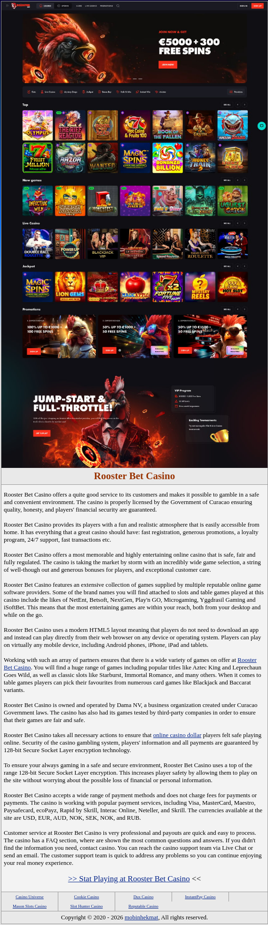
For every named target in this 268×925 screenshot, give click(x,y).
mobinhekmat (141, 917)
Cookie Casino (86, 896)
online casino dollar (177, 734)
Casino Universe (30, 896)
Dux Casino (144, 896)
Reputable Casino (143, 906)
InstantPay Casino (200, 896)
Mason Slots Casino (30, 906)
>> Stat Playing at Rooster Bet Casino (129, 878)
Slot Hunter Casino (87, 906)
